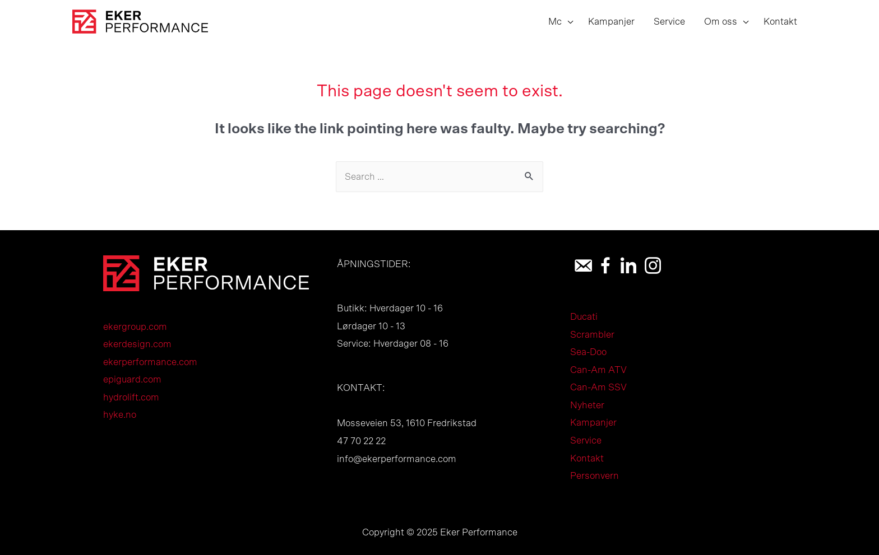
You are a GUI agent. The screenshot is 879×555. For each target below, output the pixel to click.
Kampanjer (593, 422)
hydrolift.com (131, 397)
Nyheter (587, 405)
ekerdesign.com (137, 344)
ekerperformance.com (150, 362)
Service (586, 440)
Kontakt (587, 458)
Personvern (594, 476)
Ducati (584, 316)
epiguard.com (132, 379)
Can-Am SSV (598, 387)
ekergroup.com (135, 327)
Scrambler (592, 334)
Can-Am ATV (598, 370)
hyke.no (119, 414)
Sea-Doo (588, 352)
